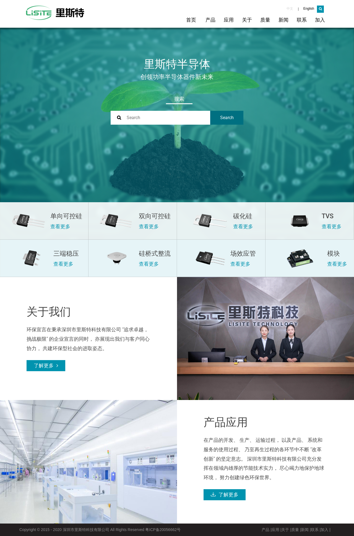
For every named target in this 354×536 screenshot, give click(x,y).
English (308, 9)
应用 (229, 20)
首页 (191, 20)
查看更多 (60, 226)
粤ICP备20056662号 (163, 529)
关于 (247, 20)
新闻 (283, 20)
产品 (210, 20)
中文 (290, 9)
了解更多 (44, 365)
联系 (302, 20)
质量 (265, 20)
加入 (320, 20)
